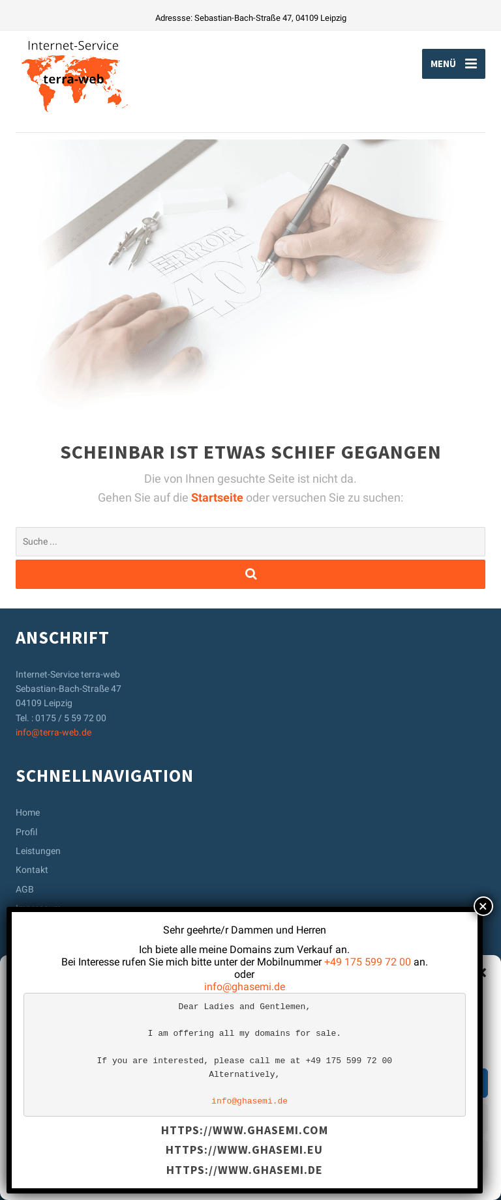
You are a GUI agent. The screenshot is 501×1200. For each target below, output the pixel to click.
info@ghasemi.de (244, 986)
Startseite (218, 497)
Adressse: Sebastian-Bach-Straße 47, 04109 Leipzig (250, 18)
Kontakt (32, 869)
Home (28, 812)
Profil (26, 832)
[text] (244, 1054)
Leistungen (38, 851)
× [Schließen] (483, 906)
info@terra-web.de (53, 732)
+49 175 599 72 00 (367, 962)
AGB (25, 889)
